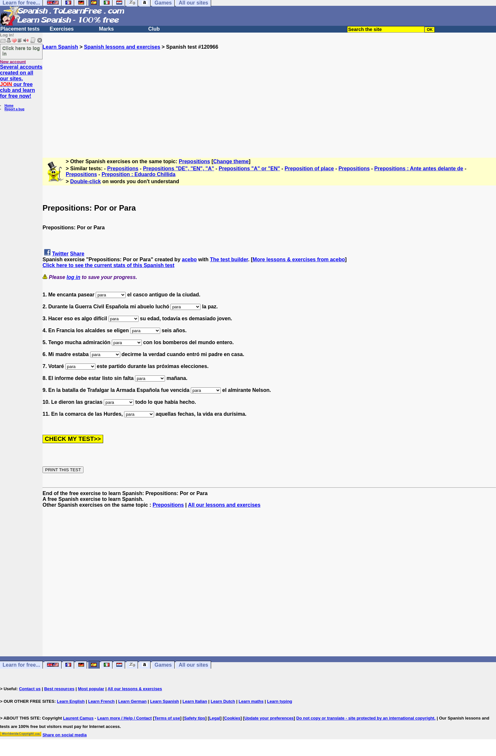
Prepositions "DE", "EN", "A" (178, 168)
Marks (106, 29)
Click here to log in (21, 50)
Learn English (71, 701)
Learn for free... (21, 665)
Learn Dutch (223, 701)
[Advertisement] (269, 95)
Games (163, 665)
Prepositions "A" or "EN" (249, 168)
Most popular (91, 688)
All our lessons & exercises (135, 688)
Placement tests (20, 29)
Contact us (30, 688)
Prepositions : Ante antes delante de (418, 168)
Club (154, 29)
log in (74, 277)
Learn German (132, 701)
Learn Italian (194, 701)
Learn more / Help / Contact (124, 718)
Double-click (85, 181)
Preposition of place (309, 168)
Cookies (232, 718)
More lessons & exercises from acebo (299, 259)
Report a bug (14, 109)
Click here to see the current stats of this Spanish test (108, 265)
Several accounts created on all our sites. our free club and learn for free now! (21, 81)
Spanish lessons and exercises (122, 47)
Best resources (59, 688)
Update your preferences (269, 718)
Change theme (230, 161)
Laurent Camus (78, 718)
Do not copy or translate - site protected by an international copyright (365, 718)
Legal (214, 718)
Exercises (62, 29)
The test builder (229, 259)
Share (77, 253)
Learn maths (250, 701)
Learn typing (279, 701)
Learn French (101, 701)
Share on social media (65, 734)
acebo (189, 259)
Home (9, 105)
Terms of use (167, 718)
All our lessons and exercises (224, 505)
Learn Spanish (60, 47)
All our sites (193, 665)
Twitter (60, 253)
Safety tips (194, 718)
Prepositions (194, 161)
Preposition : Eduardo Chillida (138, 174)
